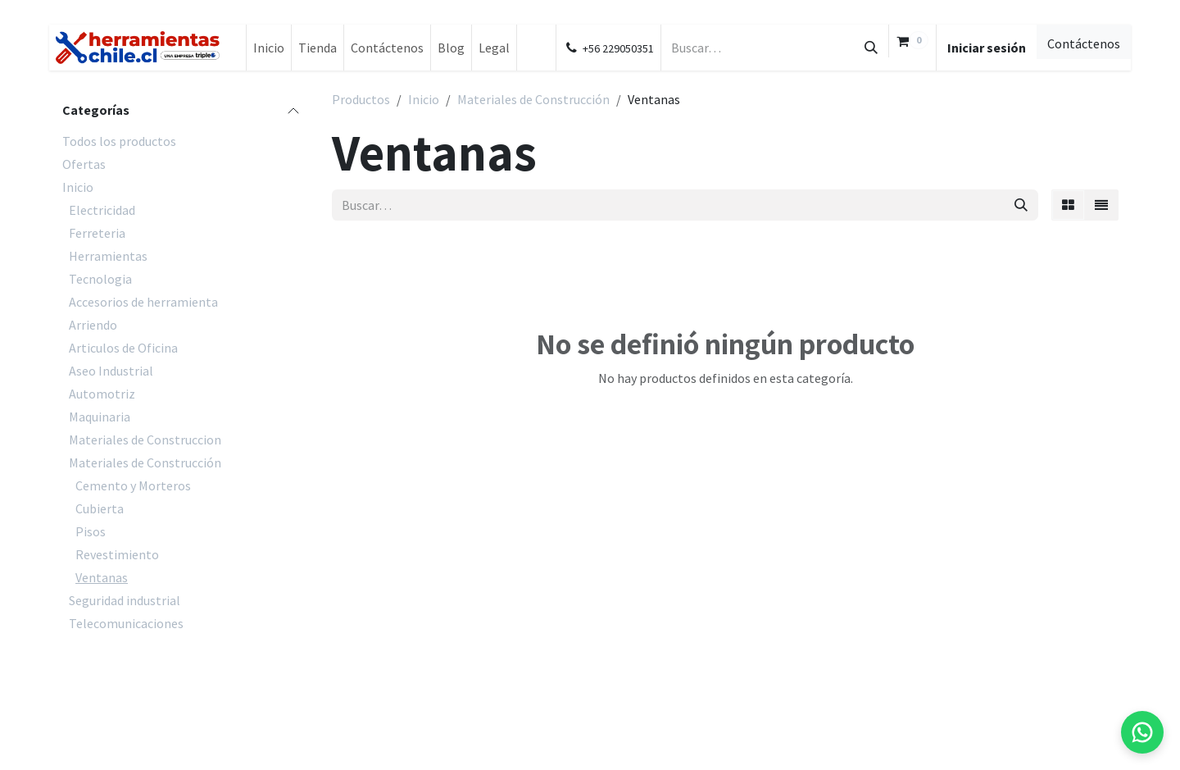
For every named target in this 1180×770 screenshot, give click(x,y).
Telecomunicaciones (126, 623)
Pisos (90, 531)
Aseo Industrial (111, 370)
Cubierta (99, 508)
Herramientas (108, 256)
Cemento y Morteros (133, 485)
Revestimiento (117, 554)
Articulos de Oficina (123, 347)
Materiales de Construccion (145, 439)
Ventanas (101, 577)
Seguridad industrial (124, 600)
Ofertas (84, 164)
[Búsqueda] (871, 48)
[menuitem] (269, 48)
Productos (361, 99)
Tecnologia (100, 279)
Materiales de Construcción (145, 462)
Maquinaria (99, 416)
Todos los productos (119, 141)
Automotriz (102, 393)
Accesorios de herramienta (143, 302)
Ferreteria (97, 233)
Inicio (77, 187)
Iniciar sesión (986, 47)
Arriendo (93, 325)
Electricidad (102, 210)
